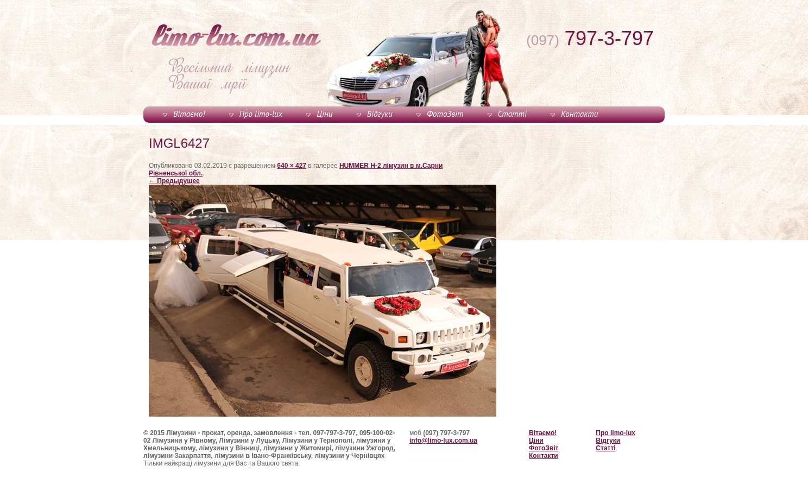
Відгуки (380, 114)
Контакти (579, 114)
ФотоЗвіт (445, 114)
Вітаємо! (189, 114)
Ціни (324, 114)
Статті (512, 114)
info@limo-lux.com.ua (443, 440)
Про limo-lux (260, 114)
